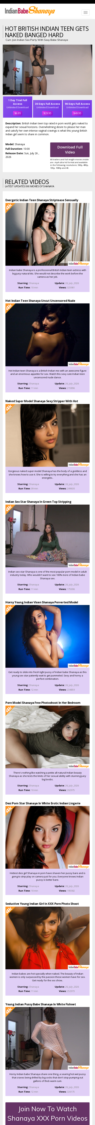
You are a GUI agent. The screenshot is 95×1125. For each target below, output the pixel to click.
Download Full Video (70, 150)
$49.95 (77, 113)
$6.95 (18, 113)
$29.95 (47, 113)
